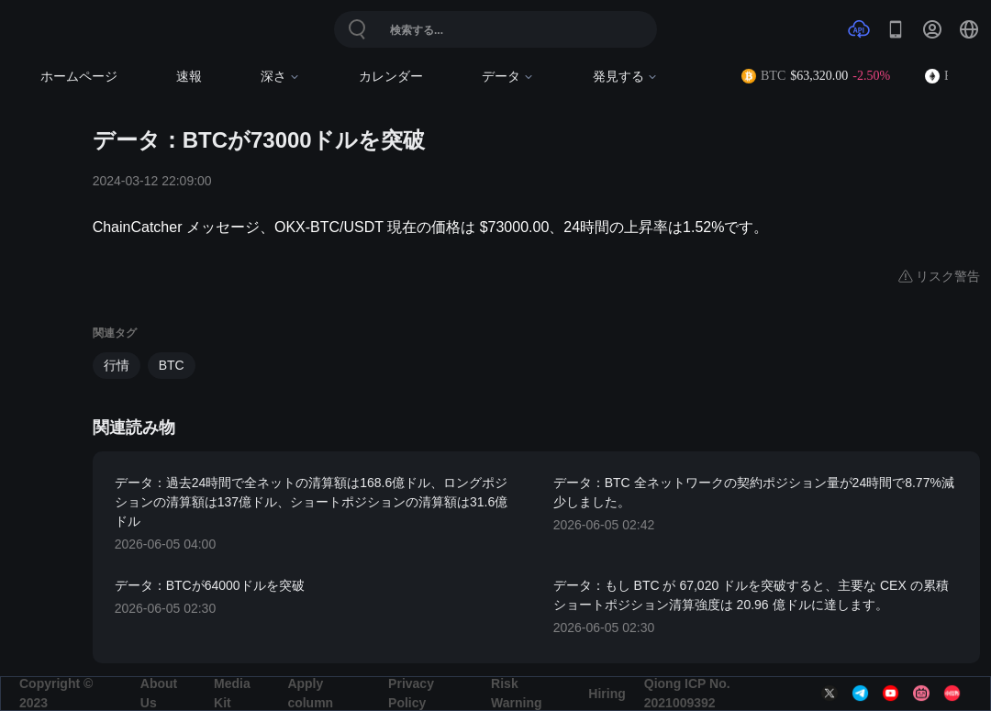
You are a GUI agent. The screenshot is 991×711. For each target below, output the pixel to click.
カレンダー (391, 76)
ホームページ (78, 76)
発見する (625, 76)
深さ (280, 76)
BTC (171, 365)
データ (508, 76)
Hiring (606, 693)
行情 (116, 365)
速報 (189, 76)
